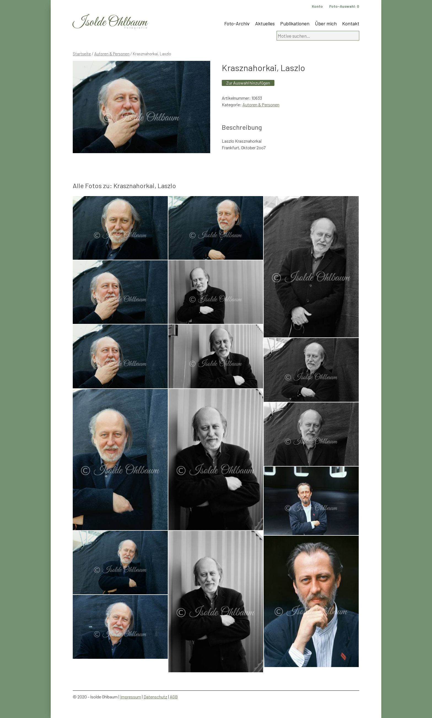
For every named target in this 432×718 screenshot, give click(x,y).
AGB (174, 696)
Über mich (326, 23)
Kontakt (350, 23)
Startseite (82, 53)
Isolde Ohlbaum (110, 22)
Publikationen (294, 23)
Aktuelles (265, 23)
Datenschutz (155, 696)
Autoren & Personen (111, 53)
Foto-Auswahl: (344, 6)
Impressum (130, 696)
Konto (317, 6)
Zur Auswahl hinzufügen (248, 82)
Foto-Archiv (237, 23)
